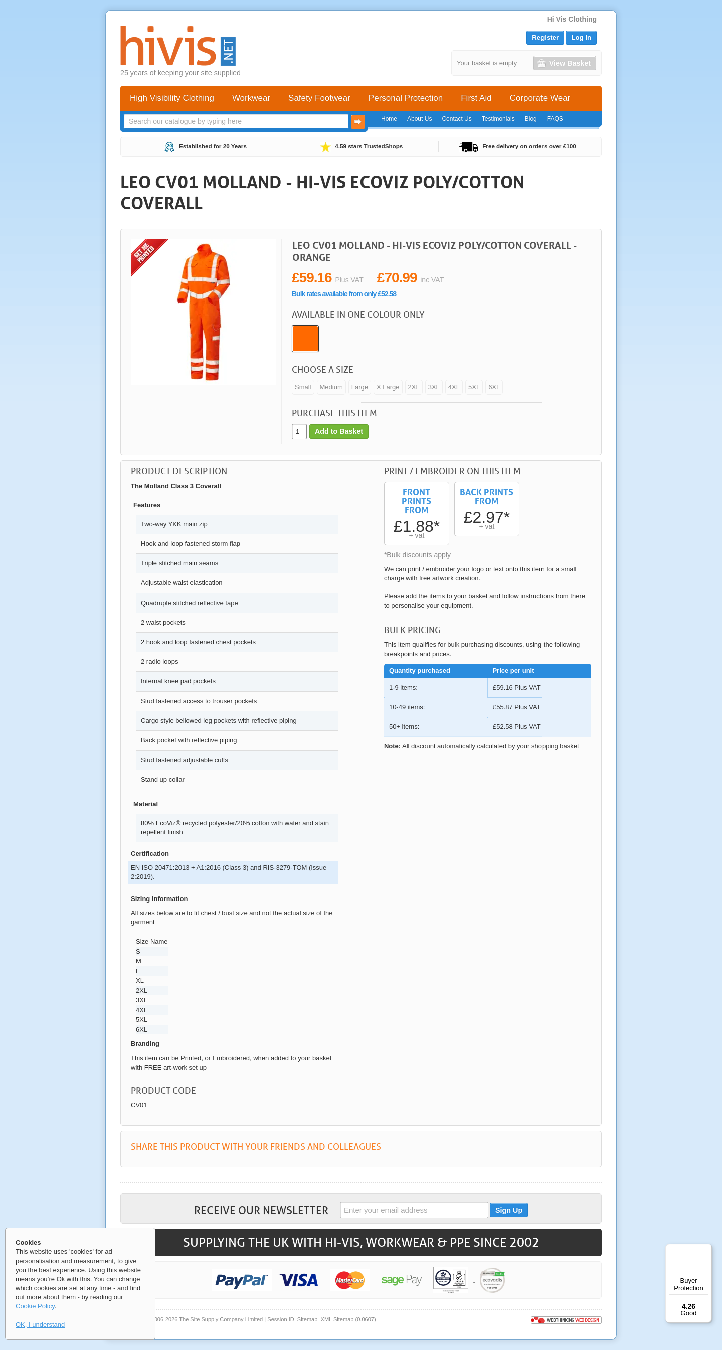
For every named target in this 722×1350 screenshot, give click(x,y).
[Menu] (706, 1250)
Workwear (251, 98)
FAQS (555, 118)
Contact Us (456, 118)
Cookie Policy (35, 1306)
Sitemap (307, 1319)
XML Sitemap (337, 1319)
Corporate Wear (540, 98)
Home (389, 118)
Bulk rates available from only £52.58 (344, 294)
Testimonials (498, 118)
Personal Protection (406, 98)
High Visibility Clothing (172, 98)
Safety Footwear (319, 98)
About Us (419, 118)
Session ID (280, 1319)
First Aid (476, 98)
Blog (531, 118)
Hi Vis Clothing (572, 19)
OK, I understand (40, 1324)
